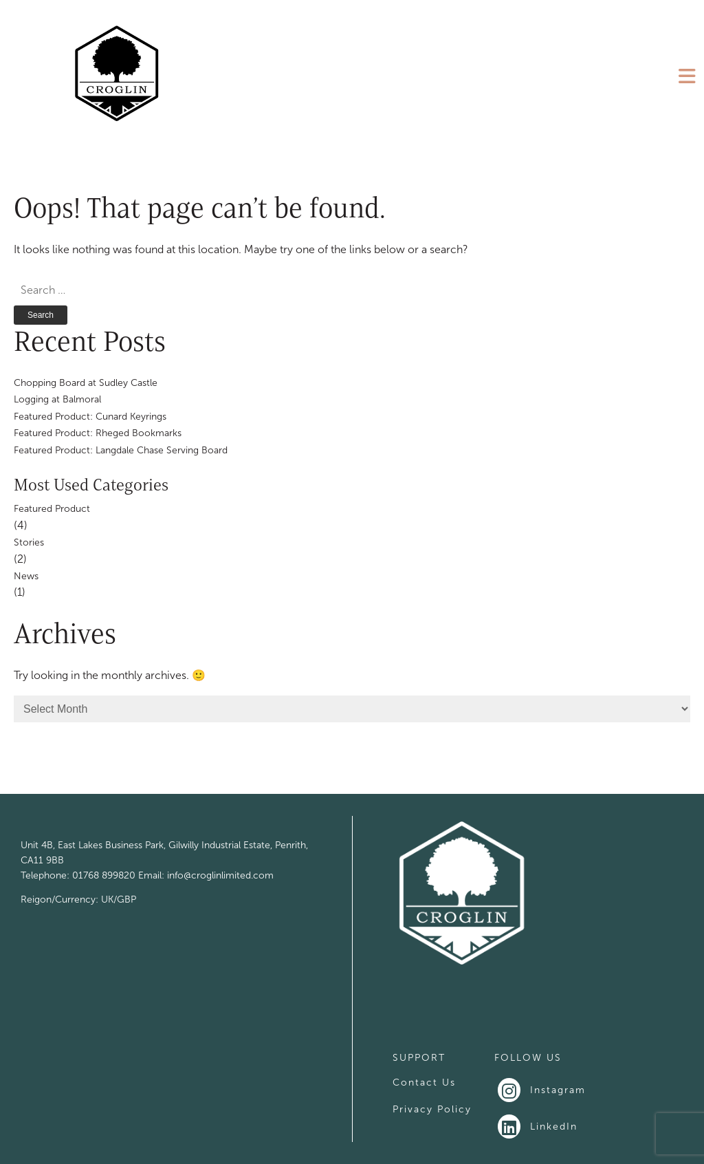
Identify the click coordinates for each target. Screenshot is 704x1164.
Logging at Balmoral (57, 399)
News (26, 576)
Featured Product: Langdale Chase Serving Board (121, 450)
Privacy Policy (432, 1109)
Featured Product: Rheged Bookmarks (98, 433)
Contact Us (424, 1082)
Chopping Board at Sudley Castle (85, 383)
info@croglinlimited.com (220, 875)
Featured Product (52, 509)
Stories (29, 542)
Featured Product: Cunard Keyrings (90, 416)
